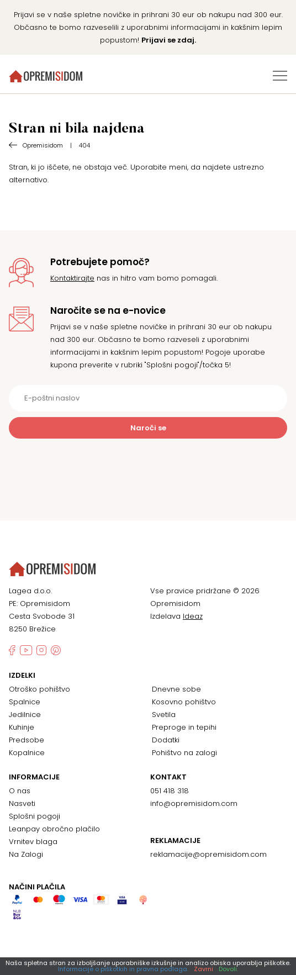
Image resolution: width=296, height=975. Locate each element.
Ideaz (193, 616)
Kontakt (168, 777)
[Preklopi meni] (280, 75)
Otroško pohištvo (39, 689)
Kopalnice (27, 752)
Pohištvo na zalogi (184, 752)
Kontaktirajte (72, 278)
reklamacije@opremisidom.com (208, 854)
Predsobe (26, 740)
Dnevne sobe (176, 689)
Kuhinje (21, 727)
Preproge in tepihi (184, 727)
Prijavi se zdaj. (168, 40)
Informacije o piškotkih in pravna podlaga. (123, 969)
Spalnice (24, 702)
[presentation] (148, 465)
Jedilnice (25, 714)
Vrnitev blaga (33, 841)
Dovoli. (228, 969)
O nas (19, 791)
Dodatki (165, 740)
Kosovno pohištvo (184, 702)
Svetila (164, 714)
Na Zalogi (26, 854)
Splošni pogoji (34, 816)
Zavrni (203, 969)
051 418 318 (169, 791)
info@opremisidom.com (193, 803)
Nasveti (22, 803)
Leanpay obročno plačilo (54, 829)
